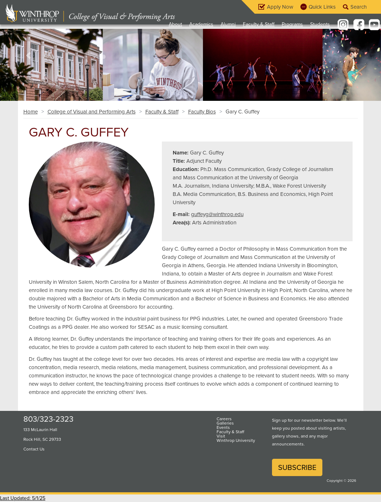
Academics (201, 24)
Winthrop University (236, 440)
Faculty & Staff (259, 24)
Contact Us (34, 449)
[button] (28, 55)
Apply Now (280, 7)
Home (30, 112)
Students (320, 24)
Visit (221, 436)
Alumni (228, 24)
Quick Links (322, 7)
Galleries (225, 423)
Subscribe (297, 467)
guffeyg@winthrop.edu (217, 214)
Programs (292, 24)
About (175, 24)
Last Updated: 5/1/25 (22, 498)
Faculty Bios (202, 112)
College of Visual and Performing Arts (91, 112)
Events (223, 427)
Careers (224, 419)
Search (358, 7)
